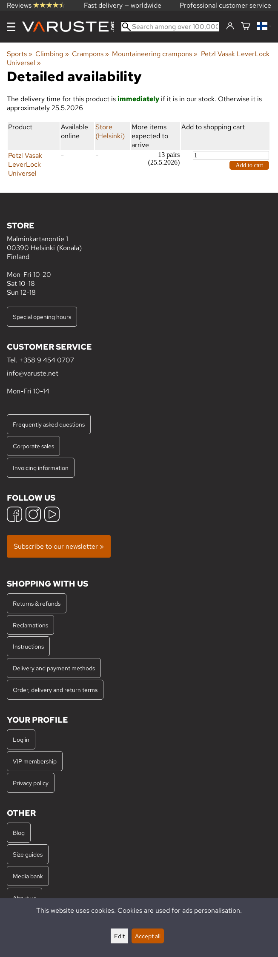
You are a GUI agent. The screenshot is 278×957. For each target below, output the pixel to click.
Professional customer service (225, 5)
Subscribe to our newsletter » (59, 546)
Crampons (90, 53)
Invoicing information (41, 468)
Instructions (28, 646)
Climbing (52, 53)
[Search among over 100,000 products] (170, 26)
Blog (19, 833)
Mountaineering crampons (155, 53)
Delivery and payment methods (54, 668)
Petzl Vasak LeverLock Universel (25, 164)
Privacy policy (31, 783)
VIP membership (35, 761)
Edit (119, 936)
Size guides (28, 854)
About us (24, 898)
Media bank (28, 876)
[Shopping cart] (245, 26)
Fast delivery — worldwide (122, 5)
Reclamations (30, 625)
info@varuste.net (32, 373)
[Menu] (11, 27)
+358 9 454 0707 (46, 360)
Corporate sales (33, 446)
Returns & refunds (36, 603)
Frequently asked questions (49, 424)
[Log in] (230, 26)
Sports (19, 53)
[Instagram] (33, 515)
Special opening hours (42, 317)
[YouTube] (52, 515)
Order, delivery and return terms (55, 690)
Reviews (36, 5)
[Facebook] (14, 515)
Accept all (147, 936)
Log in (21, 739)
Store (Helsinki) (110, 131)
